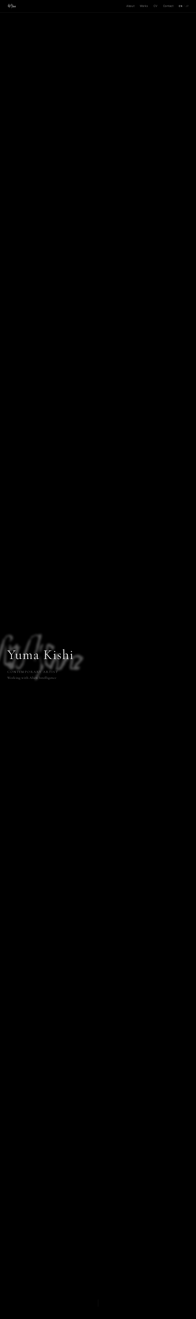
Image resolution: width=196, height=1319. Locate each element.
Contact (168, 6)
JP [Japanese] (187, 6)
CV (155, 6)
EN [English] (180, 6)
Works (144, 6)
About (130, 6)
